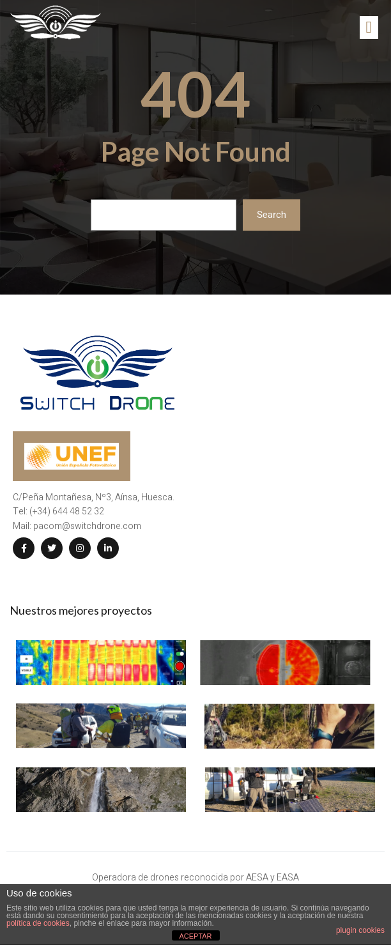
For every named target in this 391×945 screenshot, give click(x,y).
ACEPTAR (195, 936)
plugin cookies (360, 930)
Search (271, 214)
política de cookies (38, 923)
